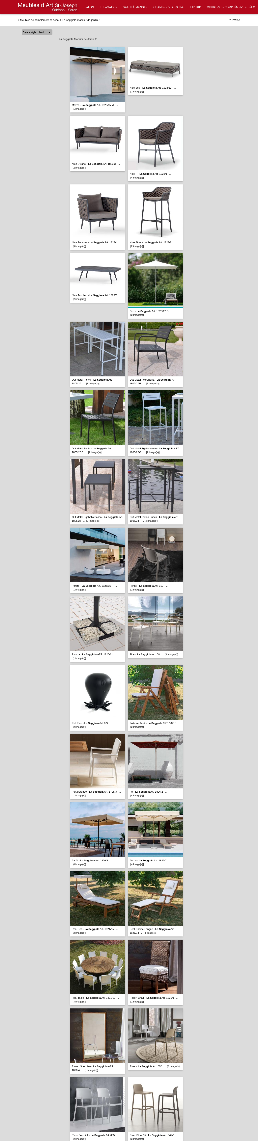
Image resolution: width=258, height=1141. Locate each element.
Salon (89, 7)
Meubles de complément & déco (231, 7)
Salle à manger (135, 7)
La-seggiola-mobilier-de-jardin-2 (81, 19)
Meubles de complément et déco (39, 19)
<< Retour (234, 19)
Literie (195, 7)
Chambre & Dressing (168, 7)
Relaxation (108, 7)
